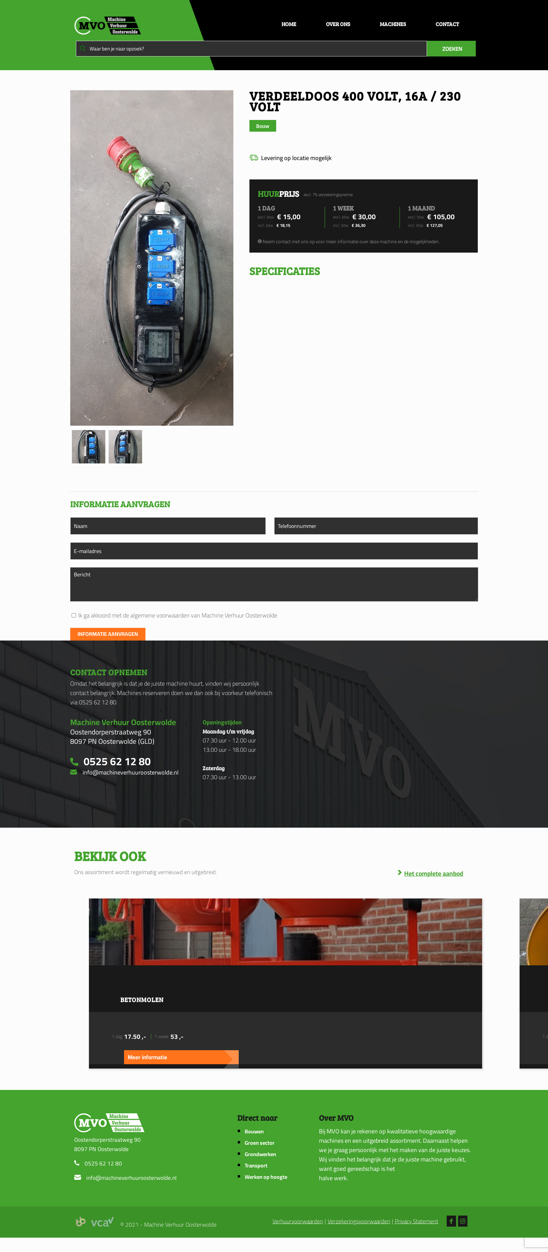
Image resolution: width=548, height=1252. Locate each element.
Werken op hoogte (266, 1177)
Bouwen (254, 1131)
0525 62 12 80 (103, 1163)
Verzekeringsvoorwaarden (359, 1222)
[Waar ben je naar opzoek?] (251, 48)
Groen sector (260, 1143)
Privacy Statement (416, 1222)
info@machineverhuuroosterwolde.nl (131, 1178)
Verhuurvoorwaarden (297, 1222)
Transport (256, 1165)
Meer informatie (147, 1057)
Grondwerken (260, 1154)
